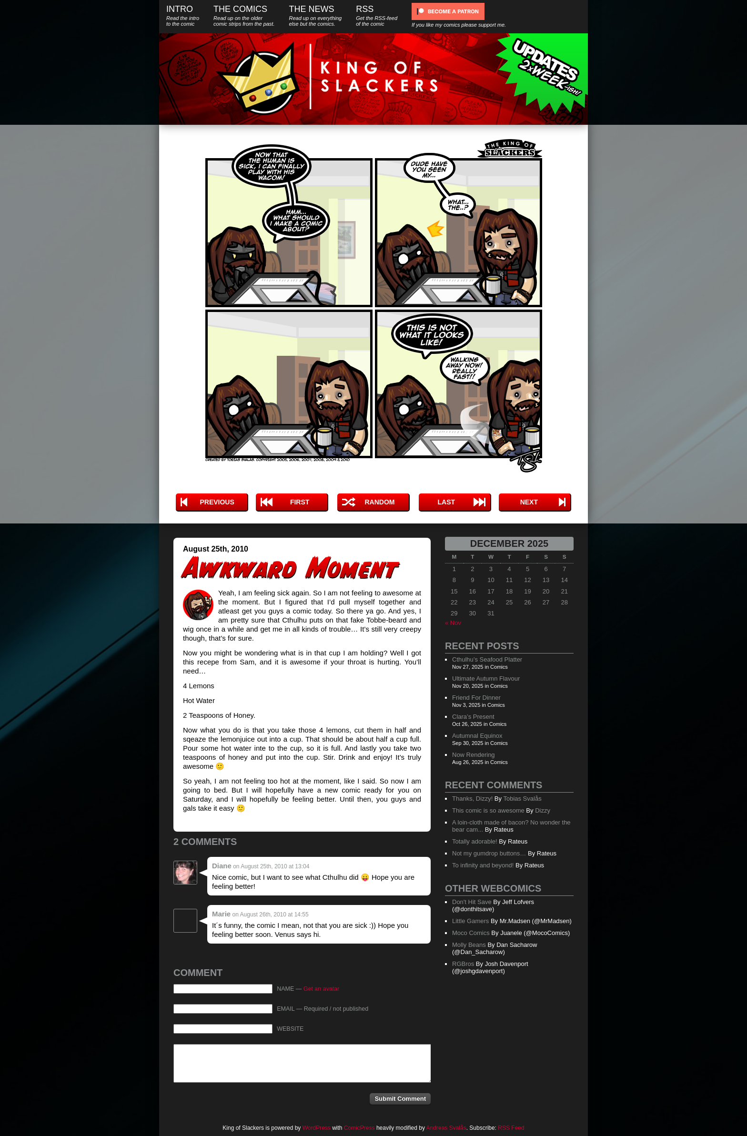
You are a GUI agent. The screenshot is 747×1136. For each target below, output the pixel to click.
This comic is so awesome (488, 810)
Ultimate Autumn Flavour (486, 678)
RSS (376, 15)
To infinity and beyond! (483, 865)
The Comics (243, 15)
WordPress (317, 1128)
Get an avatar (321, 988)
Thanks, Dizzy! (472, 798)
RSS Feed (511, 1128)
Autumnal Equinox (477, 735)
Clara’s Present (473, 716)
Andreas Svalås (446, 1128)
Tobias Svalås (522, 798)
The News (315, 15)
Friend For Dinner (476, 697)
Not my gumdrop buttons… (489, 853)
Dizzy (542, 810)
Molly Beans (469, 944)
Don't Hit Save (472, 901)
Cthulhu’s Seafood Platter (487, 659)
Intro (182, 15)
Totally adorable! (474, 841)
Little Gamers (470, 921)
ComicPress (359, 1128)
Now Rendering (473, 754)
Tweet (375, 475)
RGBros (463, 963)
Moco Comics (471, 932)
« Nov (453, 622)
